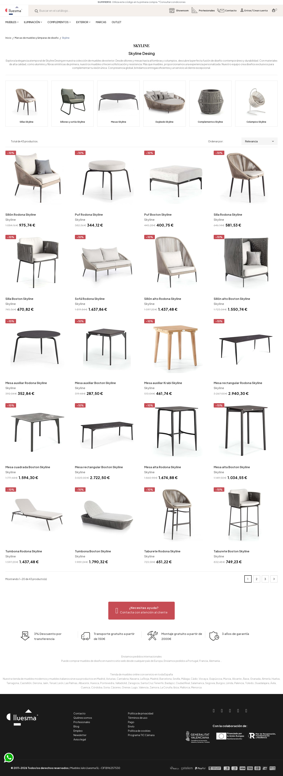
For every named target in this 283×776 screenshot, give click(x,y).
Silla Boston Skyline (19, 299)
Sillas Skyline (26, 121)
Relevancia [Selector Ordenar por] (259, 141)
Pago (131, 722)
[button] (141, 611)
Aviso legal (79, 739)
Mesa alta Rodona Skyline (162, 467)
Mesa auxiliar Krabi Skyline (163, 383)
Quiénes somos (82, 717)
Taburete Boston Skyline (231, 551)
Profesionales (81, 722)
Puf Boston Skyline (158, 214)
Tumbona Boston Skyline (93, 551)
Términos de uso (137, 717)
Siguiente (274, 578)
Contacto (79, 713)
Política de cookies (139, 730)
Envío (131, 726)
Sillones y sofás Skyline (72, 121)
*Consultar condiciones (172, 2)
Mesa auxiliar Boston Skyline (95, 383)
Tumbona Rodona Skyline (23, 551)
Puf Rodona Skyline (89, 214)
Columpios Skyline (256, 121)
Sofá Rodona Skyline (90, 299)
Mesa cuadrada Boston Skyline (27, 467)
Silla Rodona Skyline (228, 214)
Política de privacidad (140, 713)
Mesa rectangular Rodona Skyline (238, 383)
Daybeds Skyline (164, 121)
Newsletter (79, 735)
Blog (76, 726)
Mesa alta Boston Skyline (232, 467)
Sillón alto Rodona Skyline (162, 299)
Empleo (78, 730)
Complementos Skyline (210, 121)
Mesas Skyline (118, 121)
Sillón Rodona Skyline (20, 214)
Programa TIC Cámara (141, 735)
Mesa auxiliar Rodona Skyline (26, 383)
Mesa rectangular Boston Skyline (99, 467)
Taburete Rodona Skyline (162, 551)
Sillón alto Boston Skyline (232, 299)
